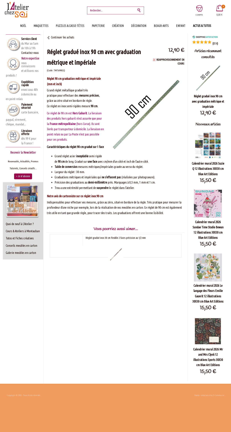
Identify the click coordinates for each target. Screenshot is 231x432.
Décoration (138, 25)
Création (118, 25)
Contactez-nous (30, 52)
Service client (29, 39)
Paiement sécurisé (26, 106)
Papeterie (98, 25)
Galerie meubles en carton (21, 252)
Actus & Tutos (202, 25)
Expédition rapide (27, 83)
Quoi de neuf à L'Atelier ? (20, 224)
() (215, 43)
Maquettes (41, 25)
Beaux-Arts (161, 25)
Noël (23, 25)
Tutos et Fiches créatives (20, 238)
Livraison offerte (26, 132)
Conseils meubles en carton (21, 245)
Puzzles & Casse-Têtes (70, 25)
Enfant (180, 25)
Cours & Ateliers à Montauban (23, 231)
